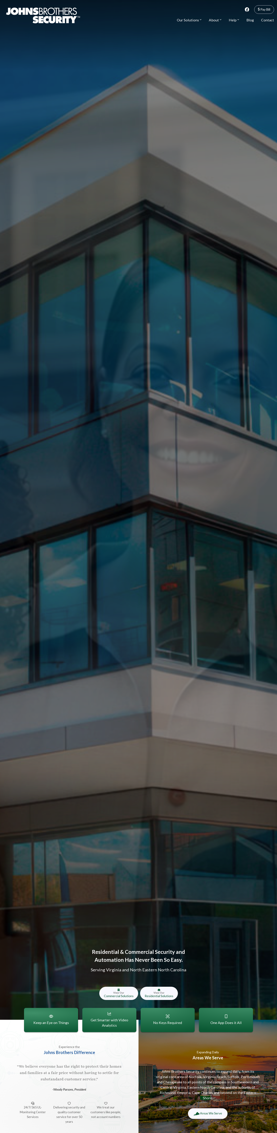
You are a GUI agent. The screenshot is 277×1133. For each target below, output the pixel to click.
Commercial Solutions (118, 993)
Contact (267, 20)
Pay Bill (264, 9)
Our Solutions (189, 20)
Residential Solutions (159, 993)
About (215, 20)
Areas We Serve (207, 1113)
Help (234, 20)
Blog (250, 20)
